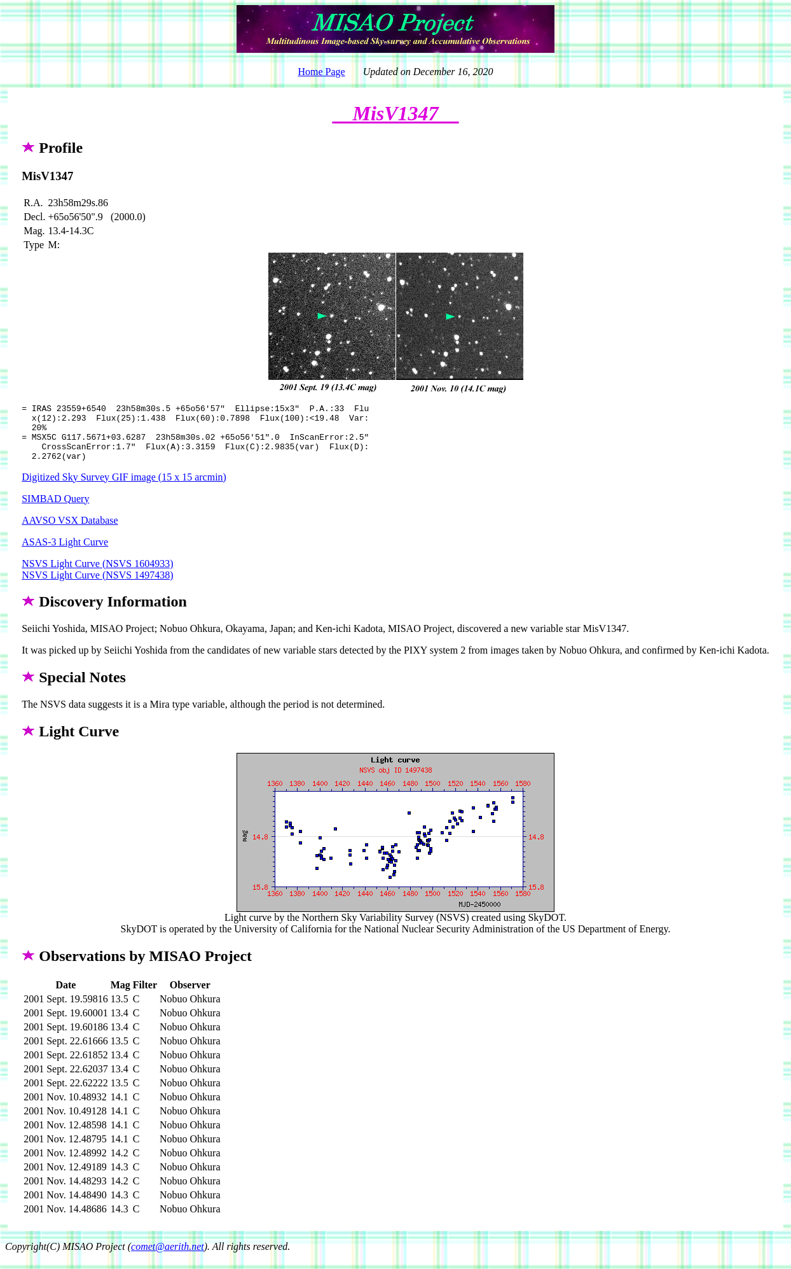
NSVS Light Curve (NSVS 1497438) (97, 586)
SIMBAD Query (55, 510)
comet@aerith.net (167, 1257)
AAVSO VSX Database (70, 531)
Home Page (321, 71)
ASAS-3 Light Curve (65, 553)
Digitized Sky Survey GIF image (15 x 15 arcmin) (124, 488)
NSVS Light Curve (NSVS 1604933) (97, 575)
